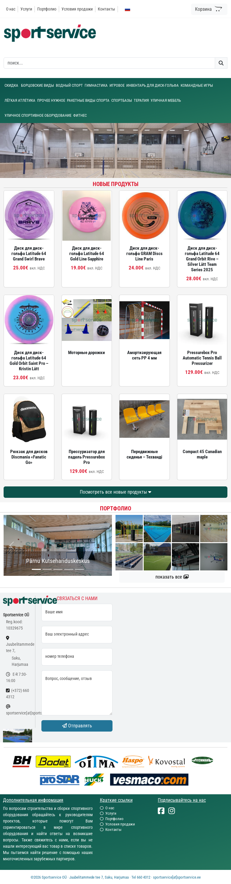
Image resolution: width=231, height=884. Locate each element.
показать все (172, 577)
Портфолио (46, 9)
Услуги (26, 9)
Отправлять (77, 726)
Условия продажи (77, 9)
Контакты (106, 9)
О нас (10, 9)
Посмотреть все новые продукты (115, 492)
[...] (36, 569)
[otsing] (109, 63)
